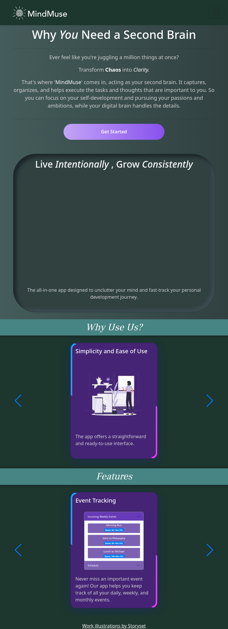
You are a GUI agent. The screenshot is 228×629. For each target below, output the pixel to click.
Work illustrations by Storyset (114, 626)
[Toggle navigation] (216, 12)
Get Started (114, 131)
